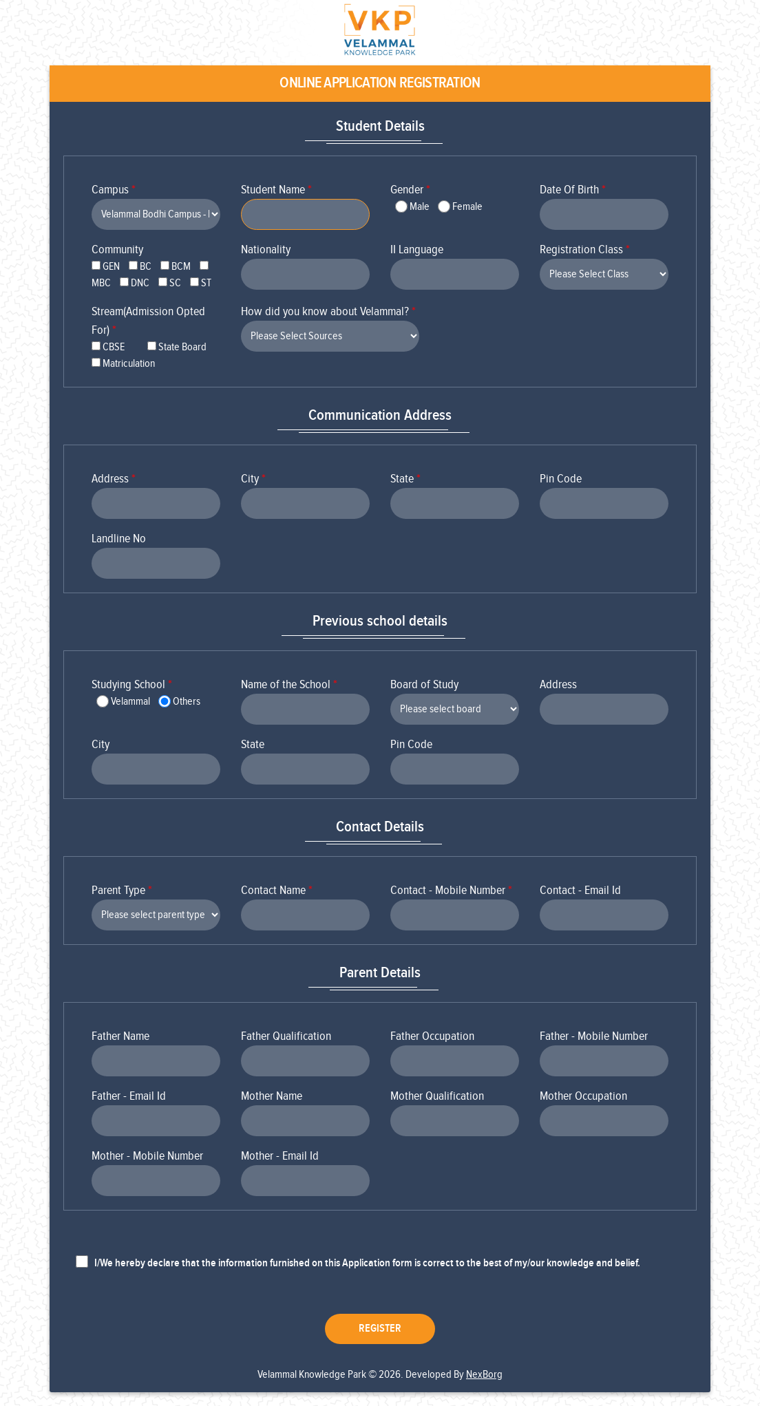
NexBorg (484, 1374)
